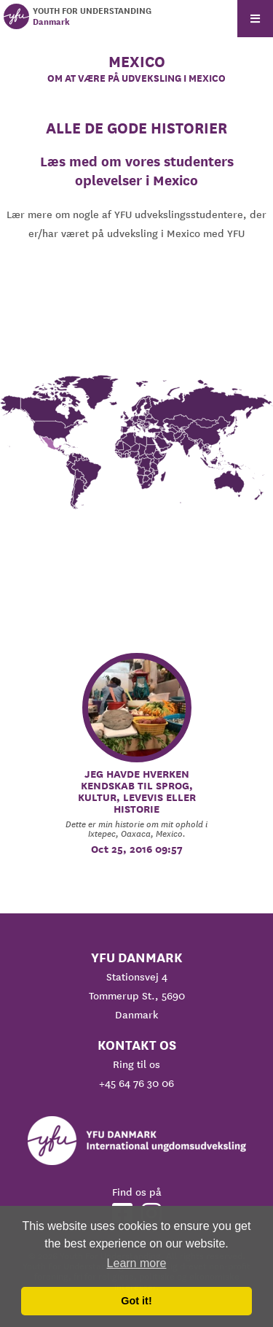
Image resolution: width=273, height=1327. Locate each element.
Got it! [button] (136, 1301)
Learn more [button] (137, 1263)
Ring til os (136, 1064)
